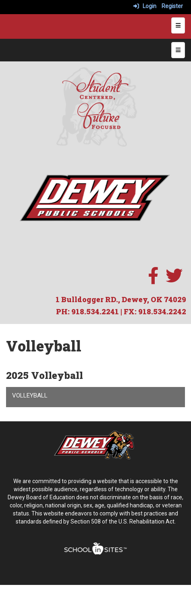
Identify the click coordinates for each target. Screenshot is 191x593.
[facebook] (153, 280)
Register (172, 6)
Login (144, 6)
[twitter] (174, 280)
